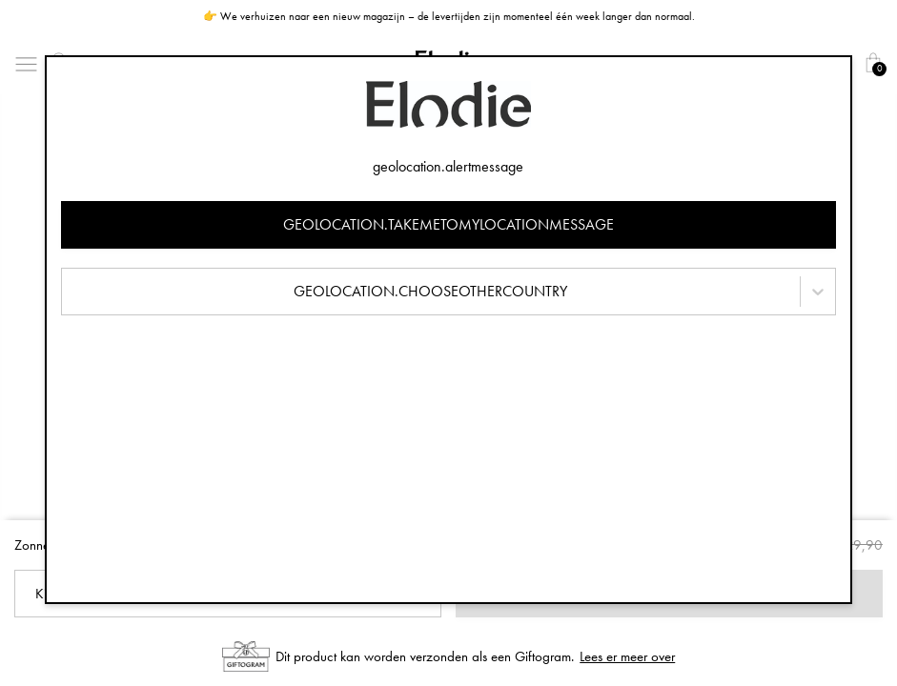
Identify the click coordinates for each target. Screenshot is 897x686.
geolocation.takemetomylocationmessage (448, 224)
